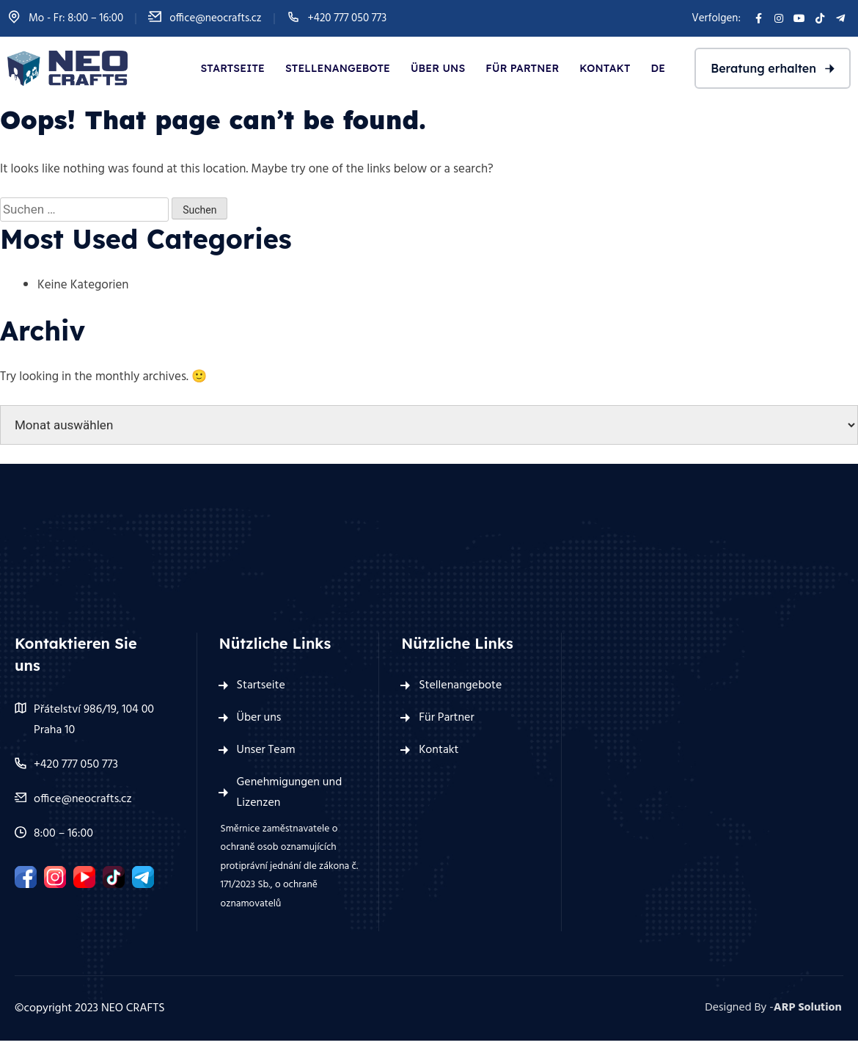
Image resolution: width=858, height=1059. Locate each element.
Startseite (232, 68)
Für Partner (522, 68)
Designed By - (774, 1008)
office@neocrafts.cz (215, 18)
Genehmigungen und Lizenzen (289, 792)
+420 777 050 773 (347, 18)
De (658, 68)
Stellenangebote (337, 68)
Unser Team (266, 750)
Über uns (438, 68)
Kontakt (604, 68)
